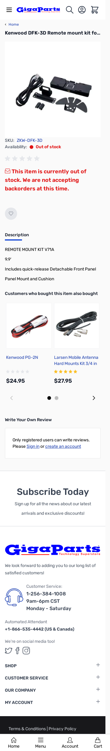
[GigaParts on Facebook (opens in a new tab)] (17, 650)
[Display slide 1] (49, 398)
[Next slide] (94, 398)
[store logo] (40, 9)
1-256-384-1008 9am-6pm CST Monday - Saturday (48, 601)
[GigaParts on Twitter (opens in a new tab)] (8, 650)
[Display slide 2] (56, 398)
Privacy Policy (62, 728)
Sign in (33, 446)
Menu (40, 743)
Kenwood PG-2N (22, 357)
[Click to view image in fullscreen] (53, 89)
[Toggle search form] (69, 9)
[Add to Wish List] (11, 214)
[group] (23, 158)
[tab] (17, 237)
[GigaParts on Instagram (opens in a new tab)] (26, 650)
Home (14, 743)
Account (70, 743)
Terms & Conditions (28, 728)
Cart (98, 743)
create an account (63, 446)
